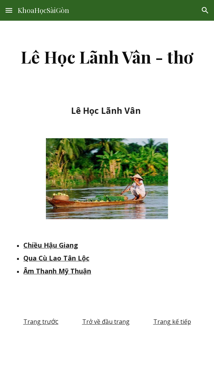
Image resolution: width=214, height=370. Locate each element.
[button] (9, 10)
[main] (107, 56)
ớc (54, 321)
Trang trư (37, 322)
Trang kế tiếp (172, 322)
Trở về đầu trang (106, 322)
